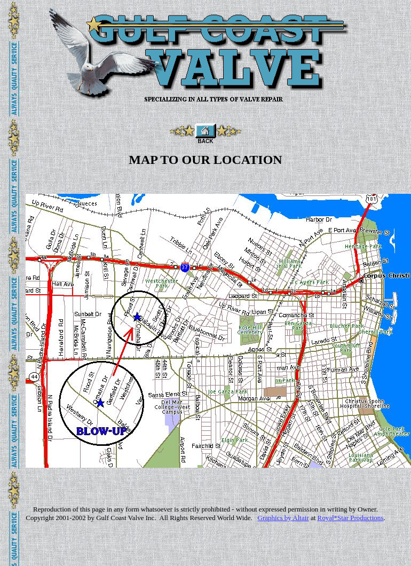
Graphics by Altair (283, 518)
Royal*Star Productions (351, 518)
